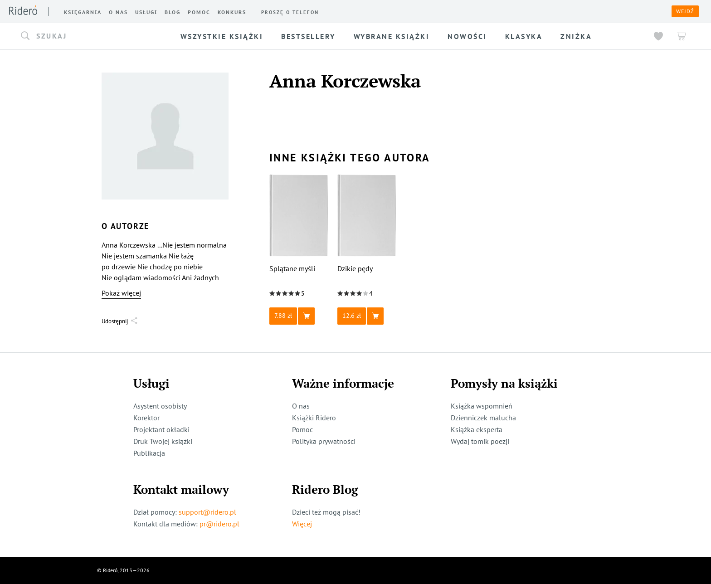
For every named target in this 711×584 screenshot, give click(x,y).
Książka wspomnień (481, 405)
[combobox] (88, 36)
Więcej (302, 523)
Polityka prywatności (324, 441)
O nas (301, 405)
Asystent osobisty (160, 405)
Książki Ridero (314, 417)
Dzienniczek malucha (483, 417)
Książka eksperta (476, 429)
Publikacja (149, 452)
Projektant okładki (161, 429)
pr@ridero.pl (219, 523)
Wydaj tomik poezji (480, 441)
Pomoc (302, 429)
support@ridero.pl (207, 511)
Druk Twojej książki (162, 441)
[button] (88, 36)
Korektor (146, 417)
